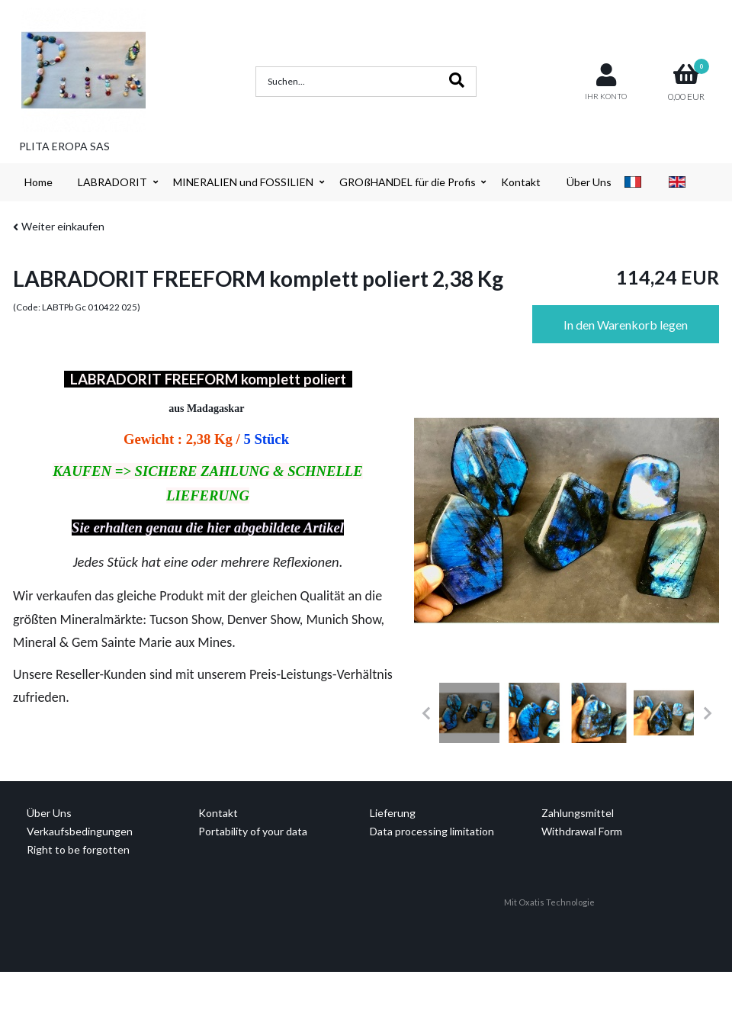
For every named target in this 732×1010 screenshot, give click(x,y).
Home (38, 181)
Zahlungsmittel (577, 812)
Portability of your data (252, 831)
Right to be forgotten (78, 849)
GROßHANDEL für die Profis (407, 181)
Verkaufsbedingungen (80, 831)
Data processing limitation (432, 831)
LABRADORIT (112, 181)
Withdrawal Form (581, 831)
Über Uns (589, 181)
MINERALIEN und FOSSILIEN (243, 181)
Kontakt (521, 181)
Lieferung (393, 812)
